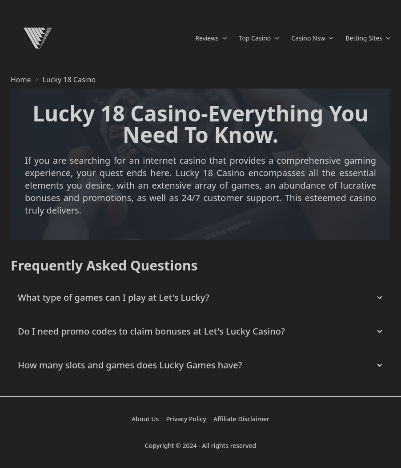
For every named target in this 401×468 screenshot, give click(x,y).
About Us (145, 419)
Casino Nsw (312, 38)
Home (21, 80)
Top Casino (259, 38)
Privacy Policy (186, 419)
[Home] (38, 38)
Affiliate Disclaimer (241, 419)
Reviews (210, 38)
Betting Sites (367, 38)
